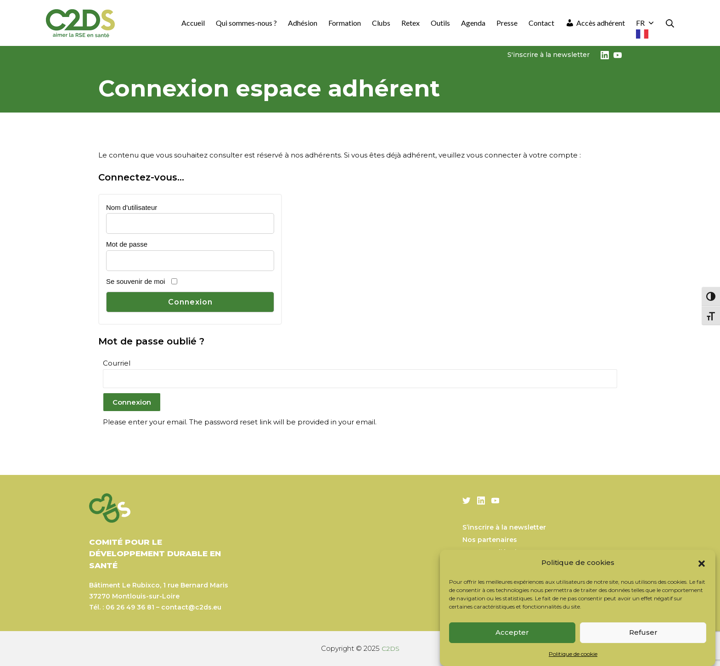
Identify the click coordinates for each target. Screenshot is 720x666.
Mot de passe (126, 244)
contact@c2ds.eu (191, 607)
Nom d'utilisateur (131, 207)
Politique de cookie (573, 653)
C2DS (390, 648)
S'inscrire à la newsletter (548, 55)
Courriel (116, 363)
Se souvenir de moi (135, 281)
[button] (701, 562)
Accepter (512, 632)
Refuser (643, 632)
